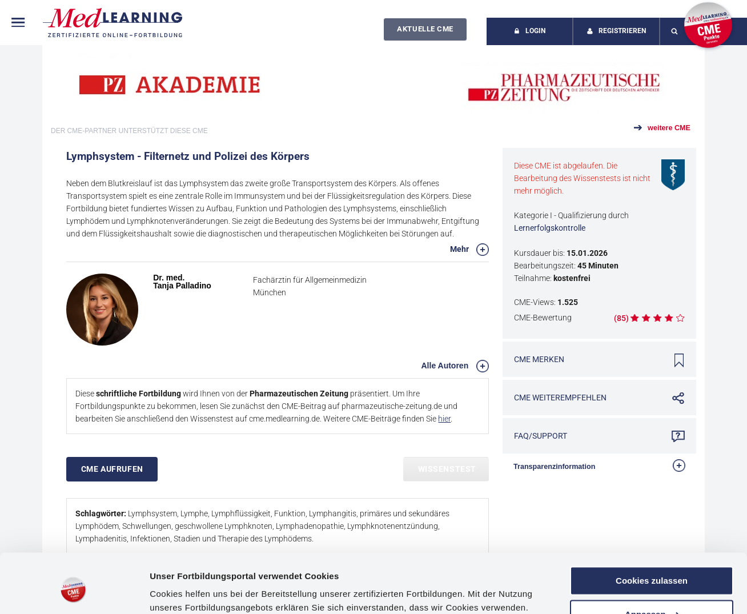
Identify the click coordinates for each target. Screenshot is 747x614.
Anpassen (652, 566)
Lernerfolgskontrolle (549, 227)
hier (444, 418)
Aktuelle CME (425, 29)
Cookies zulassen (652, 533)
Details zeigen (178, 591)
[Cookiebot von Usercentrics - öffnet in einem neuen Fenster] (74, 591)
